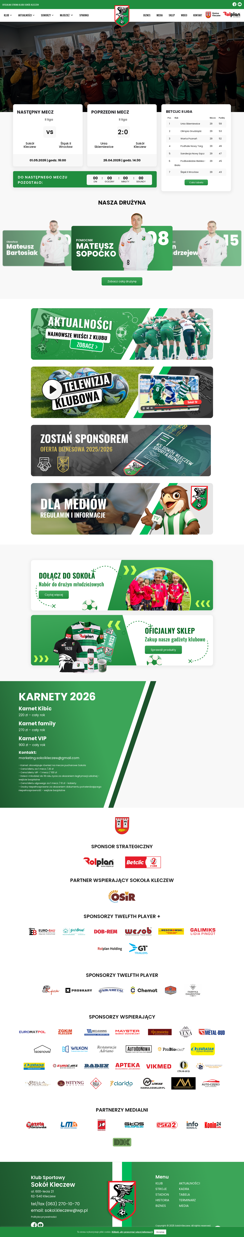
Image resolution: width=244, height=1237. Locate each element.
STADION (162, 1194)
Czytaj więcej (54, 595)
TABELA (184, 1194)
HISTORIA (162, 1200)
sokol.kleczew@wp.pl (66, 1210)
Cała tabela (196, 182)
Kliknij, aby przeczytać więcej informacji (132, 1232)
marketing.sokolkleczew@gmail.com (49, 758)
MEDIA (160, 15)
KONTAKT (197, 15)
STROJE (161, 1189)
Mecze (213, 118)
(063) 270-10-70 (63, 1204)
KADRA (184, 1189)
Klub (176, 118)
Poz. (169, 118)
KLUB (159, 1183)
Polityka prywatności (43, 1217)
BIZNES (146, 15)
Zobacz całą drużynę (122, 281)
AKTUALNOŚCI (189, 1183)
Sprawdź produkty (163, 650)
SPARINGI (84, 15)
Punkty (222, 118)
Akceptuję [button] (160, 1232)
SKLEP (172, 15)
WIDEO (184, 15)
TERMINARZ (187, 1200)
